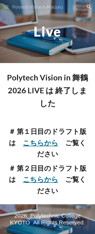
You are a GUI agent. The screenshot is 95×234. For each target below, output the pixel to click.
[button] (6, 7)
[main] (47, 31)
